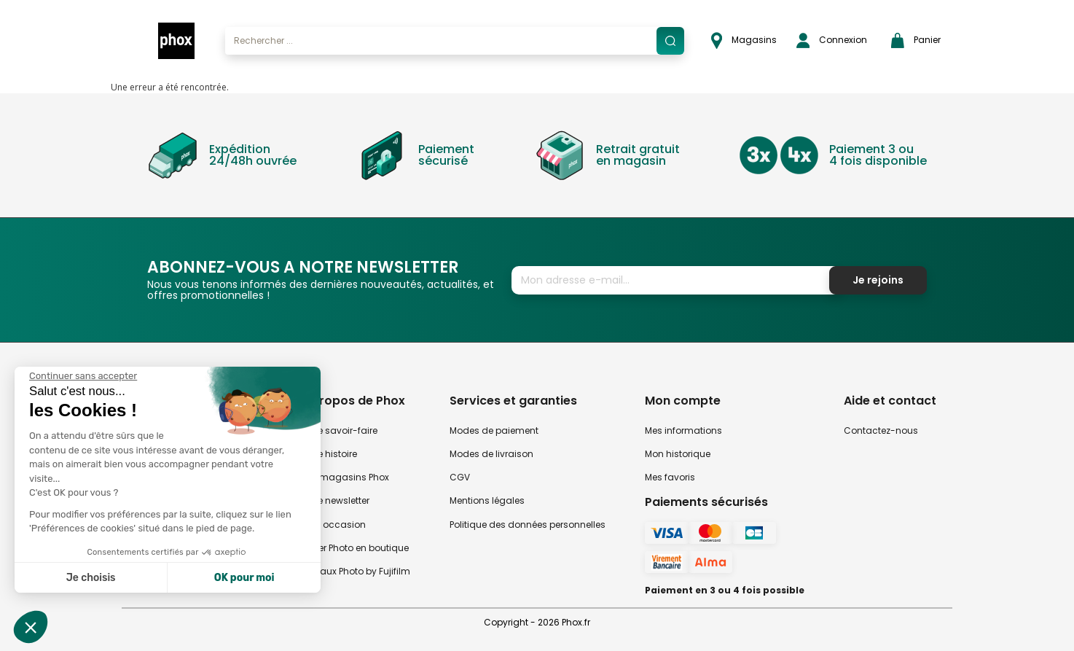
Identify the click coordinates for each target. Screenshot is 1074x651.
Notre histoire (328, 454)
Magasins (744, 40)
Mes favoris (670, 477)
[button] (30, 626)
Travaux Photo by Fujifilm (355, 571)
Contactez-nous (881, 430)
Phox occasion (333, 524)
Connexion (831, 40)
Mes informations (683, 430)
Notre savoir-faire (338, 430)
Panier (916, 40)
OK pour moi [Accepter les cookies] (244, 578)
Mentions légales (487, 500)
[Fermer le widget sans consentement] (83, 376)
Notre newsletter (334, 500)
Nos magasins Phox (344, 477)
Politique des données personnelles (527, 524)
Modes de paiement (494, 430)
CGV (460, 477)
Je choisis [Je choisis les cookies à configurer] (91, 578)
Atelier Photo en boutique (354, 548)
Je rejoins (878, 280)
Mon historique (677, 454)
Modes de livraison (491, 454)
